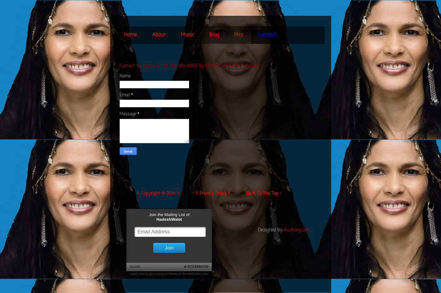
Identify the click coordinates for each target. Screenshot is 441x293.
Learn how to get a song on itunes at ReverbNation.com (169, 274)
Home (130, 35)
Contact (267, 35)
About (159, 35)
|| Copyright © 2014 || (158, 193)
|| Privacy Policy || (212, 193)
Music (187, 35)
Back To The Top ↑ (264, 193)
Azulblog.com (296, 230)
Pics (238, 35)
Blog (214, 35)
